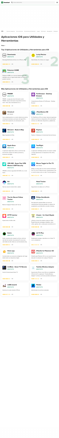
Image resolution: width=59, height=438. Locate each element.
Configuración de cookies (47, 399)
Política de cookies (45, 393)
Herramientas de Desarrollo (29, 31)
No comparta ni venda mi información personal (47, 396)
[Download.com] (5, 2)
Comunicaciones (19, 31)
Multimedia (43, 31)
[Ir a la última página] (54, 299)
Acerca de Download (26, 387)
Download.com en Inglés (27, 395)
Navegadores (49, 31)
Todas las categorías (10, 31)
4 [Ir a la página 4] (14, 299)
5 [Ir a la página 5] (18, 299)
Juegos (38, 31)
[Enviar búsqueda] (12, 2)
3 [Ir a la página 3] (10, 299)
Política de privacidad (46, 387)
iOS (2, 31)
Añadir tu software (26, 390)
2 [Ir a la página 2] (6, 299)
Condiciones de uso (46, 390)
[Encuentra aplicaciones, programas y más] (33, 2)
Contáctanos (24, 393)
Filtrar (3, 45)
